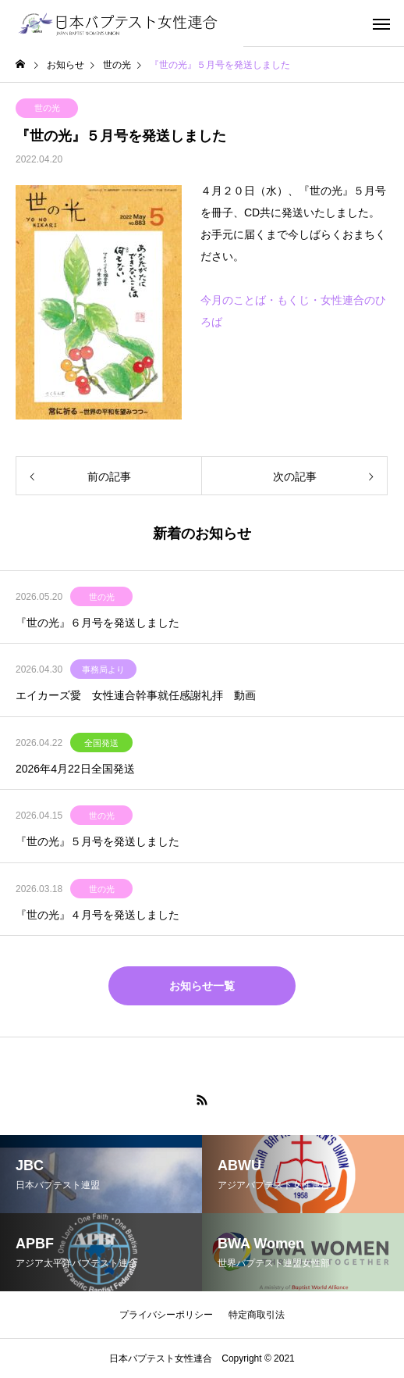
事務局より (103, 669)
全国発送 (101, 743)
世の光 (47, 107)
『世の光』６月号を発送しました (97, 622)
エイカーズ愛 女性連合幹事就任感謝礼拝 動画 (136, 695)
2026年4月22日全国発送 (75, 768)
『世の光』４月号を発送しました (97, 915)
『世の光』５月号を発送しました (97, 841)
